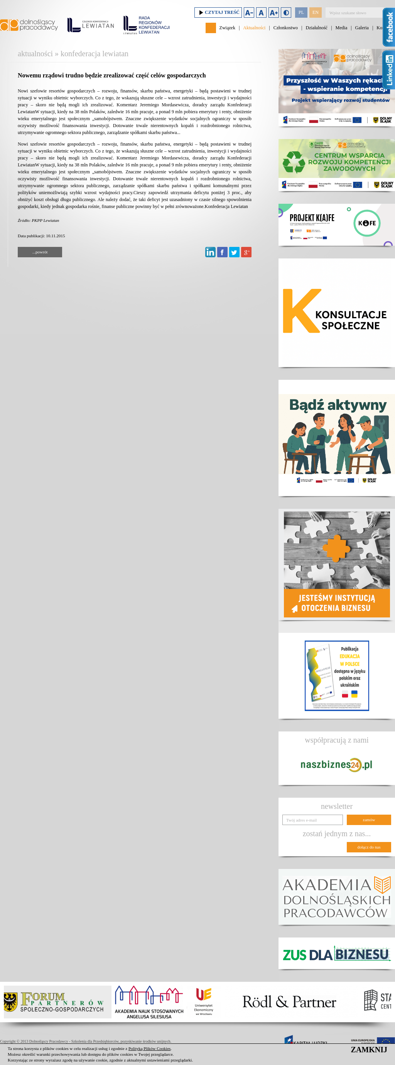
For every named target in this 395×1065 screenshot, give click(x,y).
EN (315, 12)
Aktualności (254, 27)
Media (342, 27)
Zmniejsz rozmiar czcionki (249, 12)
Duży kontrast (286, 12)
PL (301, 12)
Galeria (362, 27)
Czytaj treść (218, 12)
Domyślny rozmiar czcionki (261, 12)
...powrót (39, 252)
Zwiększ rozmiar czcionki (273, 12)
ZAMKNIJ (369, 1049)
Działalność (316, 27)
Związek (227, 27)
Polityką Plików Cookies (149, 1048)
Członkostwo (285, 27)
